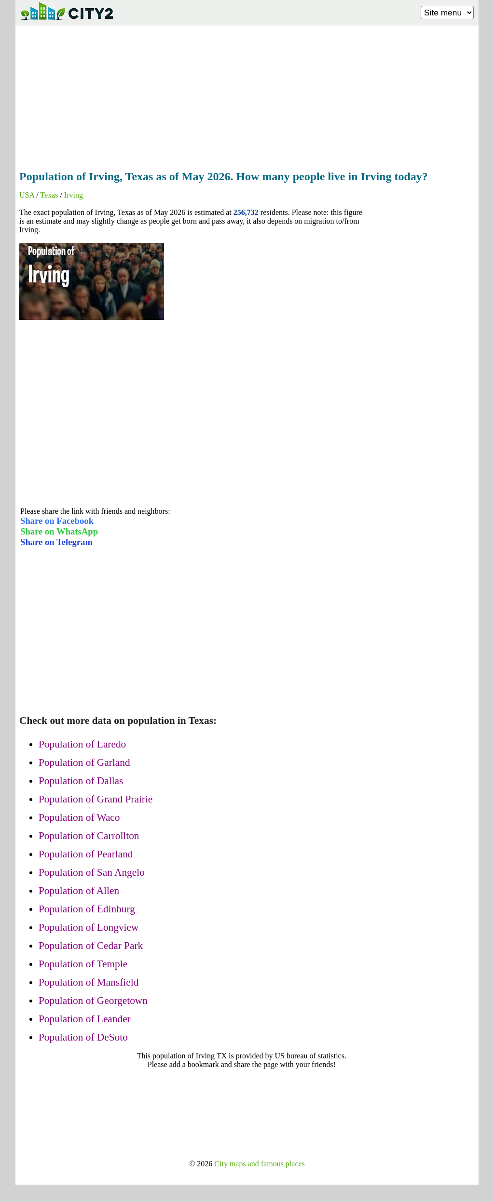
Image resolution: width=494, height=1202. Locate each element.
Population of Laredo (82, 744)
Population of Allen (79, 890)
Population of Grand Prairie (95, 799)
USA (26, 195)
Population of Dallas (81, 781)
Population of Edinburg (87, 909)
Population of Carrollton (89, 835)
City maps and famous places (259, 1164)
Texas (49, 195)
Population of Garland (84, 762)
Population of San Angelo (92, 872)
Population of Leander (85, 1019)
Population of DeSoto (83, 1037)
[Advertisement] (247, 94)
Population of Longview (88, 927)
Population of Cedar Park (91, 945)
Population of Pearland (86, 854)
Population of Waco (79, 817)
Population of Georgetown (93, 1000)
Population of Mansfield (88, 982)
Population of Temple (83, 964)
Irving (73, 195)
